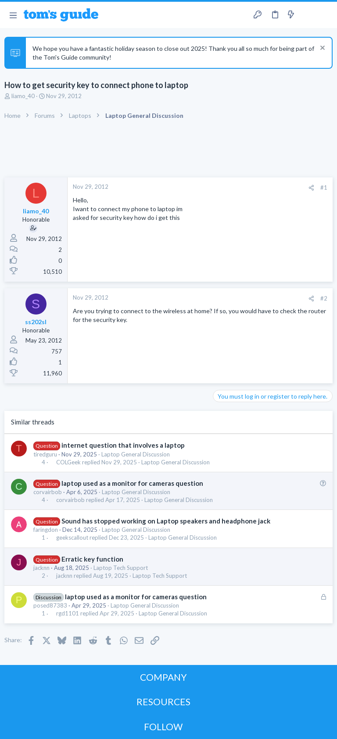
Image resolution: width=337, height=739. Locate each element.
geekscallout (72, 538)
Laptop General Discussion (135, 454)
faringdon (45, 529)
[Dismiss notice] (321, 48)
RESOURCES (163, 701)
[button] (13, 15)
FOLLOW (163, 726)
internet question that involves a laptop (123, 445)
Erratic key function (92, 559)
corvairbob (47, 491)
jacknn (41, 567)
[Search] (325, 15)
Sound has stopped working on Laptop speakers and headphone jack (165, 521)
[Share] (311, 188)
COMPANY (163, 677)
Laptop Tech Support (120, 567)
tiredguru (45, 454)
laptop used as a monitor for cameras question (132, 483)
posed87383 (50, 605)
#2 (323, 298)
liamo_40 (23, 95)
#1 (323, 187)
